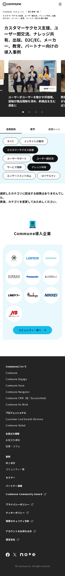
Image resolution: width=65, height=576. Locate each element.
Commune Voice (15, 385)
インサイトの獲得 (34, 141)
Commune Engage (16, 379)
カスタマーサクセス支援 (20, 150)
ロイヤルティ (48, 175)
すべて (10, 141)
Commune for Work (17, 404)
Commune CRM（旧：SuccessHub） (27, 398)
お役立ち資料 (13, 440)
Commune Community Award (24, 494)
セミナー (10, 477)
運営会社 (10, 539)
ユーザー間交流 (45, 158)
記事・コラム (13, 446)
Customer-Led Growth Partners (24, 419)
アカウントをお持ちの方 (19, 531)
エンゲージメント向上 (19, 175)
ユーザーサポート (17, 158)
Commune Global (15, 425)
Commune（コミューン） (14, 11)
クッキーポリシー (15, 512)
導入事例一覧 (33, 11)
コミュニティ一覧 (15, 469)
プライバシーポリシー (17, 504)
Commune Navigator (18, 392)
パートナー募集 (14, 485)
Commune (12, 373)
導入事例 (10, 463)
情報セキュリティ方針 (17, 521)
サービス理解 (14, 167)
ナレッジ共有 (39, 167)
